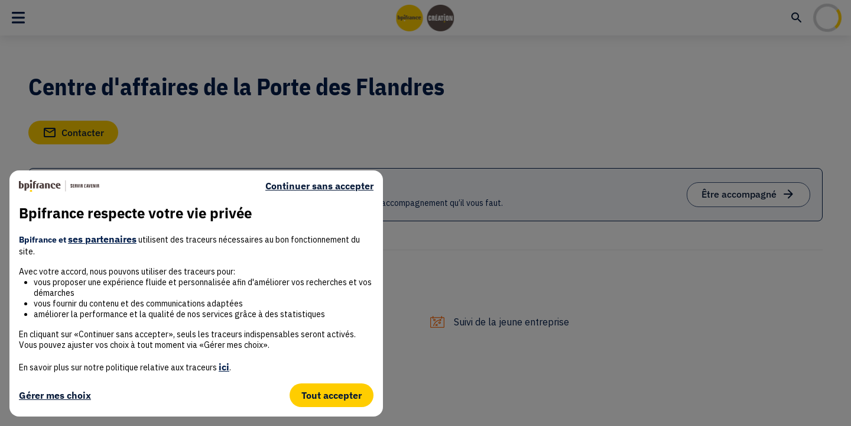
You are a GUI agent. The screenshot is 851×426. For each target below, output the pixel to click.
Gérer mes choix (55, 395)
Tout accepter (331, 395)
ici (224, 367)
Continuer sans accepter (319, 186)
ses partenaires (102, 239)
